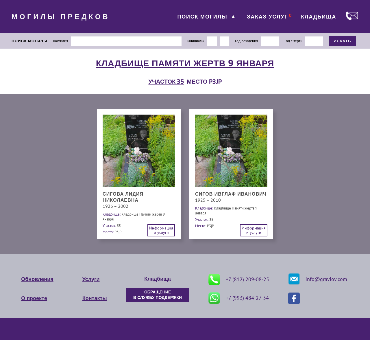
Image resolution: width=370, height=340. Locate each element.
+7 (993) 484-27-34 (238, 298)
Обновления (37, 279)
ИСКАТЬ (342, 40)
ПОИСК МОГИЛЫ (202, 16)
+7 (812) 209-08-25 (238, 279)
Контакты (94, 298)
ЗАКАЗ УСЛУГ (267, 16)
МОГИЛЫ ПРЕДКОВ (61, 16)
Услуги (91, 279)
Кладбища (157, 278)
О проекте (34, 298)
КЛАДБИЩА (318, 16)
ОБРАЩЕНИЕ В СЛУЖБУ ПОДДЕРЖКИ (157, 294)
